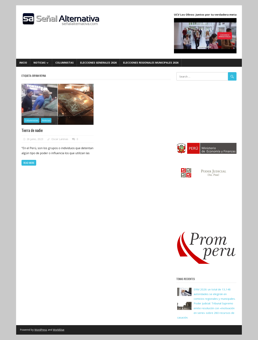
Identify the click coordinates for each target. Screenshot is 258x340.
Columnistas (64, 62)
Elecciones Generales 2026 (98, 62)
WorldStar (58, 329)
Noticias (40, 62)
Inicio (23, 62)
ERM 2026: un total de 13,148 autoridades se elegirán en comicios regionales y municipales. (214, 294)
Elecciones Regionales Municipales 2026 (150, 62)
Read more (28, 163)
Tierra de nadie (32, 130)
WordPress (40, 329)
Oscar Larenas (59, 139)
